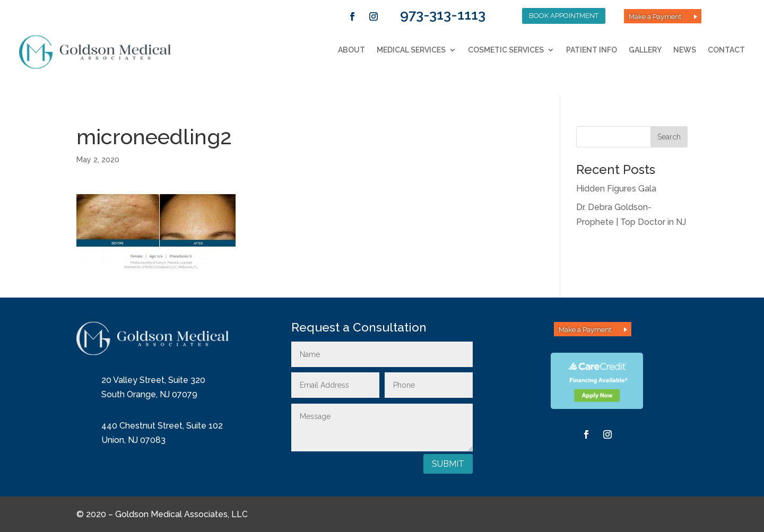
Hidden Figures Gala (616, 189)
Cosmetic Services (506, 50)
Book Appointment (563, 16)
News (684, 50)
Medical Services (411, 50)
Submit (448, 464)
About (351, 50)
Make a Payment (655, 17)
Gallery (645, 50)
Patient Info (591, 50)
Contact (726, 50)
